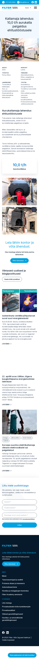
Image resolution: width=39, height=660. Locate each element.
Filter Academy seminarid (12, 594)
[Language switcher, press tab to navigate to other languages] (28, 7)
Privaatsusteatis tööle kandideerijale (16, 607)
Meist (4, 576)
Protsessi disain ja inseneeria (13, 583)
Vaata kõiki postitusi (12, 279)
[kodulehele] (10, 8)
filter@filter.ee (24, 2)
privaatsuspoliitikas (29, 519)
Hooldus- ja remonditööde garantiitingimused (12, 619)
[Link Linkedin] (36, 2)
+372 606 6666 (10, 2)
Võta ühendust (19, 261)
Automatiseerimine (9, 587)
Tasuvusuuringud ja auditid (12, 580)
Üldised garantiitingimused (12, 614)
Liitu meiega (7, 603)
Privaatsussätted (8, 610)
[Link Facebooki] (33, 2)
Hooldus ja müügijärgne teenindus (15, 591)
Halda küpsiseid (8, 640)
